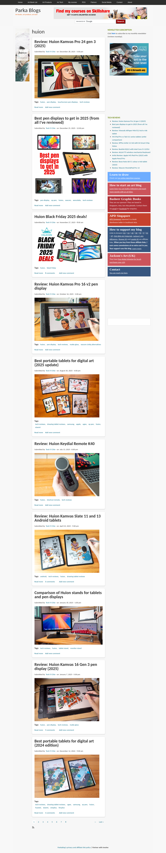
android (43, 576)
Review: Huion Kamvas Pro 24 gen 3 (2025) (129, 121)
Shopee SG (122, 239)
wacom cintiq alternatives (91, 344)
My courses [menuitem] (72, 2)
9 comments (50, 730)
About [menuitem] (130, 2)
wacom (68, 200)
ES (147, 233)
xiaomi (37, 427)
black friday (51, 268)
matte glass (74, 344)
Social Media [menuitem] (106, 2)
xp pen (54, 200)
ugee (85, 424)
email (114, 208)
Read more (38, 107)
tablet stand (63, 648)
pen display (51, 102)
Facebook (123, 208)
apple (78, 424)
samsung (70, 424)
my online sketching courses (129, 178)
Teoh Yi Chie (50, 51)
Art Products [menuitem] (47, 2)
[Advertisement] (127, 94)
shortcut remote (53, 500)
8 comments (50, 273)
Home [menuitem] (20, 2)
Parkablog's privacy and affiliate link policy (74, 847)
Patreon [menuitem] (94, 2)
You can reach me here (118, 273)
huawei (38, 807)
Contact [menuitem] (119, 2)
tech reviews (85, 102)
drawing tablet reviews (56, 424)
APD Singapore (115, 219)
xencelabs (77, 200)
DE (136, 233)
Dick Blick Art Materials (123, 236)
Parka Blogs (28, 10)
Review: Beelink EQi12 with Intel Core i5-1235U (130, 149)
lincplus (62, 807)
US (124, 233)
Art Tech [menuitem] (60, 2)
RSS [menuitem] (84, 2)
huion (42, 102)
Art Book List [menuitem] (32, 2)
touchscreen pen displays (68, 102)
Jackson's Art (138, 236)
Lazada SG (135, 239)
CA (128, 233)
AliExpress (114, 239)
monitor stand (75, 648)
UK (132, 233)
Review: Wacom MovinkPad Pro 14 (126, 168)
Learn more (136, 248)
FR (140, 233)
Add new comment (52, 107)
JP (112, 236)
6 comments (50, 581)
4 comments (50, 813)
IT (143, 233)
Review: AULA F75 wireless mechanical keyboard (131, 152)
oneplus (53, 807)
